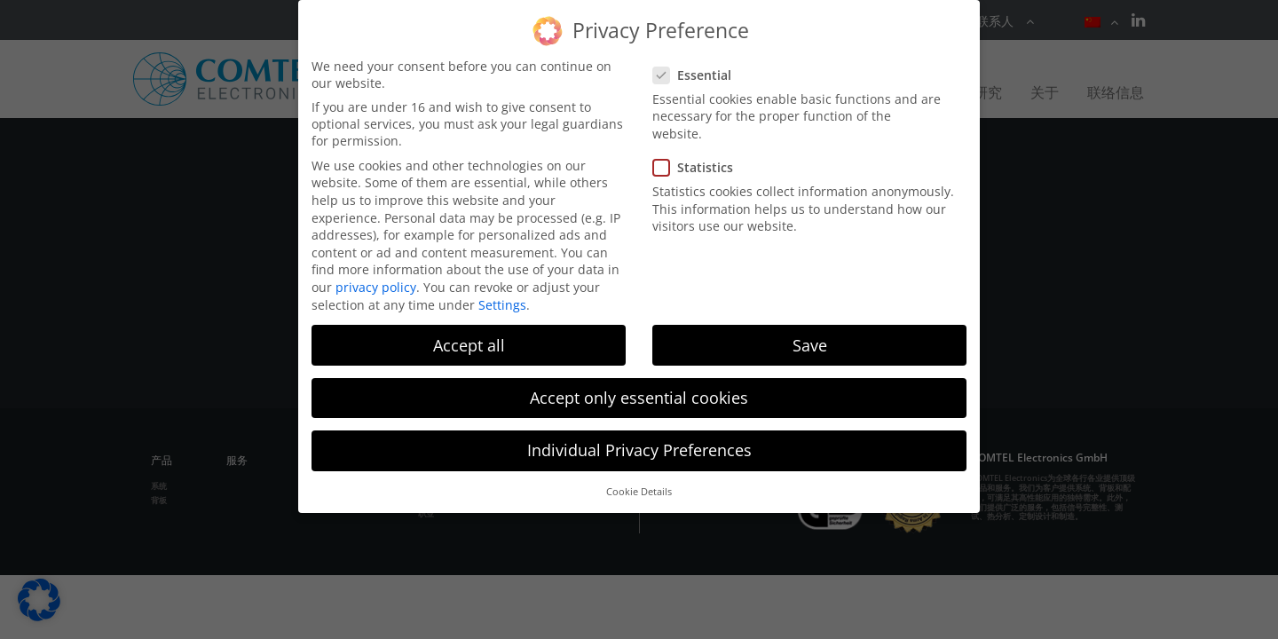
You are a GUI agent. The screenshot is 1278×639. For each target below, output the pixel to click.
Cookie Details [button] (639, 491)
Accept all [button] (469, 345)
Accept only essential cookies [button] (639, 397)
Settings (502, 304)
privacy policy (375, 287)
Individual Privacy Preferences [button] (639, 450)
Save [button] (810, 345)
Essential (697, 75)
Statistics (698, 167)
